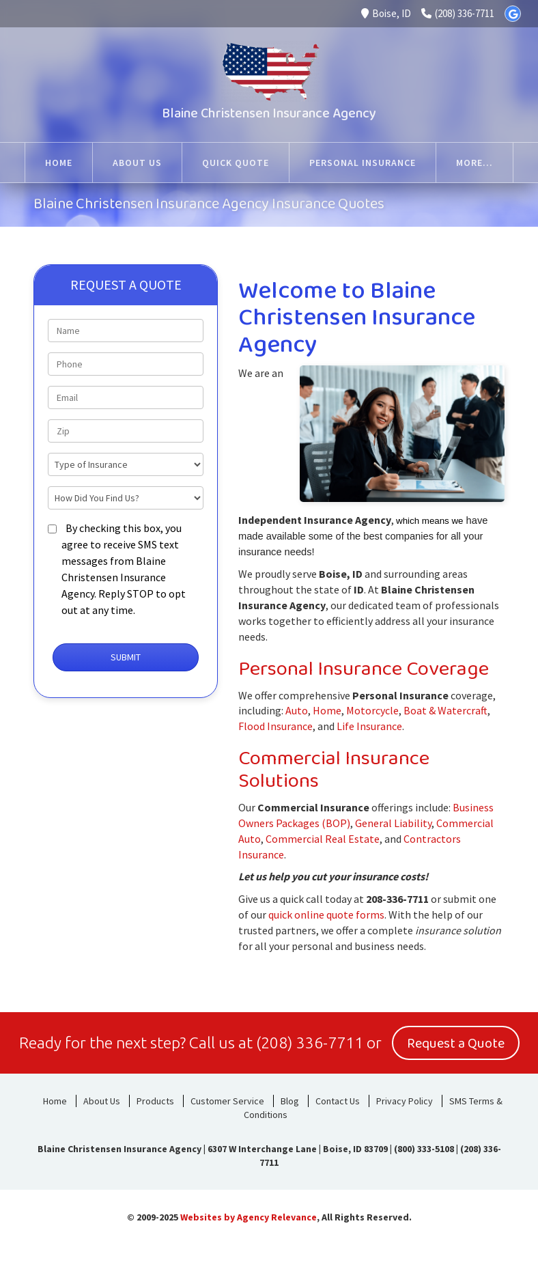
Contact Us (337, 1101)
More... (474, 162)
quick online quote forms (326, 914)
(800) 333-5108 (424, 1149)
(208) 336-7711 (457, 13)
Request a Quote (456, 1043)
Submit (126, 657)
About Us (101, 1101)
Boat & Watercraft (445, 710)
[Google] (513, 13)
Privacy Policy (404, 1101)
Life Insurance (369, 726)
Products (155, 1101)
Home (327, 710)
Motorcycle (372, 710)
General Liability (393, 823)
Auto (296, 710)
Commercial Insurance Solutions (333, 770)
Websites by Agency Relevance (248, 1217)
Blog (290, 1101)
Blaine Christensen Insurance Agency (269, 113)
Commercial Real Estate (323, 839)
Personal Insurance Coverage (363, 669)
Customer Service (227, 1101)
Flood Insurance (275, 726)
